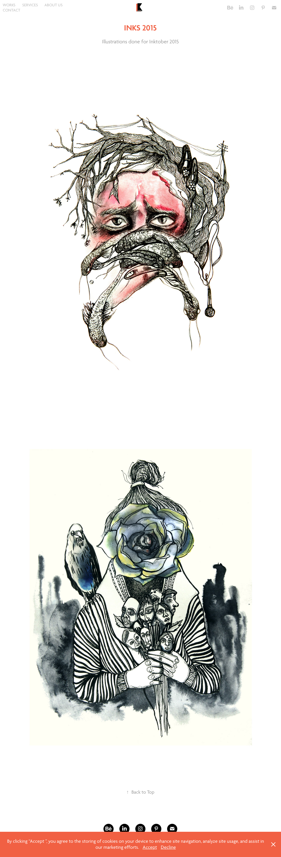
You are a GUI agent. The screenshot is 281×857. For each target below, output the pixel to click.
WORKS (9, 5)
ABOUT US (53, 5)
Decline (168, 847)
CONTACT (11, 10)
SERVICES (30, 5)
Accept (150, 847)
